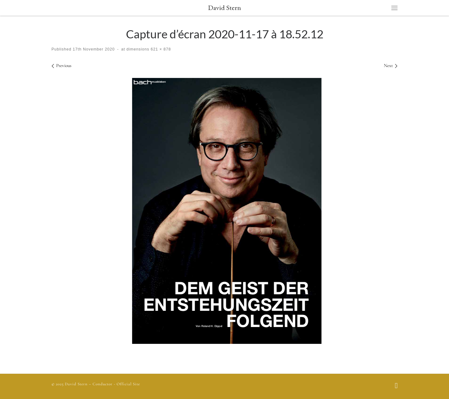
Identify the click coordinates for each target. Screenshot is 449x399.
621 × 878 (160, 49)
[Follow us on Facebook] (396, 386)
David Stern (76, 384)
